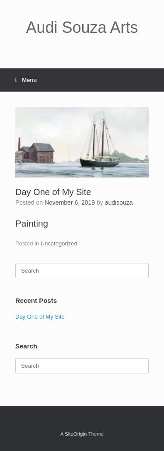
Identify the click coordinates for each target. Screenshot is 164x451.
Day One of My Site (40, 316)
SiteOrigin (76, 434)
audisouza (119, 202)
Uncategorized (59, 243)
